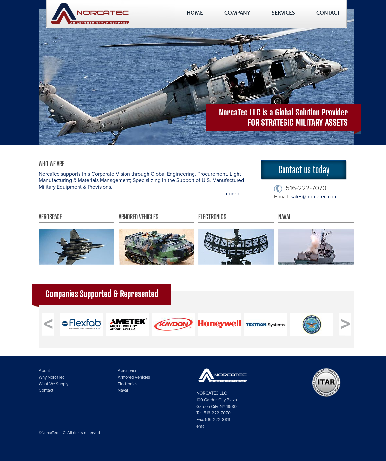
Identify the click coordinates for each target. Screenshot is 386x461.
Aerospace (76, 239)
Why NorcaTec (51, 377)
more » (232, 193)
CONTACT (328, 13)
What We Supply (53, 384)
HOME (195, 13)
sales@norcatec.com (314, 196)
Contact (46, 390)
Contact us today (303, 169)
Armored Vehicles (156, 239)
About (44, 370)
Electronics (236, 239)
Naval (316, 239)
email (201, 426)
